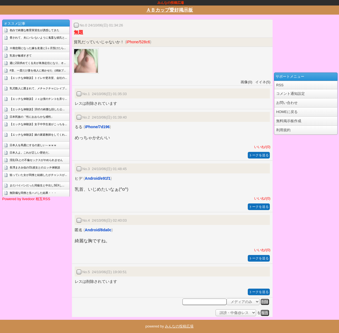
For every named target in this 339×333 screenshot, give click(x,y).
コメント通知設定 (290, 94)
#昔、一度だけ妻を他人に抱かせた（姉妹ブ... (38, 70)
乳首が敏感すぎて (21, 55)
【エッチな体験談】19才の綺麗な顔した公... (37, 109)
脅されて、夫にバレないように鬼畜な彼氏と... (38, 37)
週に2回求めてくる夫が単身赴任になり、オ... (38, 63)
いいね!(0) (261, 147)
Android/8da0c (98, 230)
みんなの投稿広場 (179, 326)
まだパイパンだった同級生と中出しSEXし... (37, 185)
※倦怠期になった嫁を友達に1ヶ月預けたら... (38, 48)
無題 (78, 32)
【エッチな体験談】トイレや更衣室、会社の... (38, 77)
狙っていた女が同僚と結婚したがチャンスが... (38, 174)
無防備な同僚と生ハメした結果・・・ (33, 192)
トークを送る (259, 155)
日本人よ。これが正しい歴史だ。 (30, 152)
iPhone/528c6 (138, 42)
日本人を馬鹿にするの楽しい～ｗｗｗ (33, 145)
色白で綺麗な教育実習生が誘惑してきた (34, 30)
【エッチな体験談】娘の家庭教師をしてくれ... (38, 134)
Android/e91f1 (98, 178)
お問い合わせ (287, 103)
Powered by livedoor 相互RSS (26, 199)
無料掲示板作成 (288, 121)
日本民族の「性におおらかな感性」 (32, 116)
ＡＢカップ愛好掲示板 (169, 10)
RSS (280, 85)
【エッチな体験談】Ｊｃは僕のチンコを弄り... (38, 98)
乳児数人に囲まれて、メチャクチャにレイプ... (38, 88)
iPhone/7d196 (97, 127)
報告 (264, 313)
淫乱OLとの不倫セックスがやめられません (36, 160)
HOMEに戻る (287, 112)
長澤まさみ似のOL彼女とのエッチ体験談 (35, 167)
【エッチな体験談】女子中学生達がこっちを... (38, 124)
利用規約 (283, 130)
